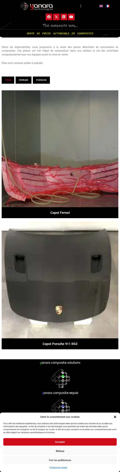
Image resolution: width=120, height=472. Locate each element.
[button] (115, 417)
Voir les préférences (60, 460)
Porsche (41, 80)
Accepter (60, 441)
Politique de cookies (58, 467)
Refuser (60, 451)
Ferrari (23, 80)
